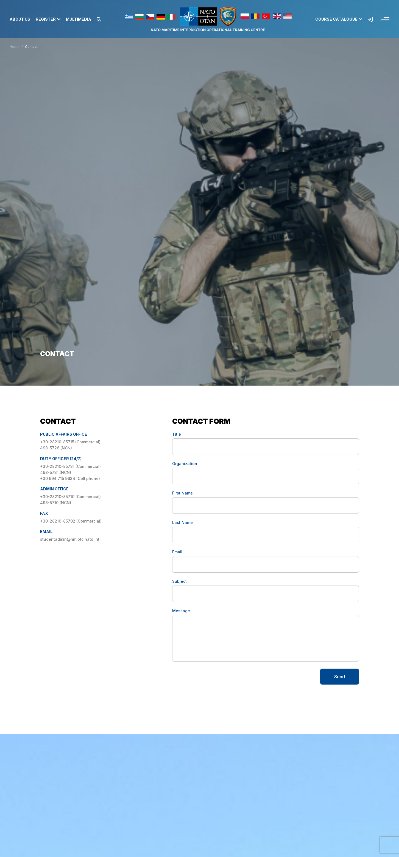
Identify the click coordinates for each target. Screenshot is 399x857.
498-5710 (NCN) (55, 502)
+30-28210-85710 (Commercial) (70, 496)
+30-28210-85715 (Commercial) (71, 442)
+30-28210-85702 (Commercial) (71, 521)
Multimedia (78, 19)
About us (20, 19)
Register (48, 19)
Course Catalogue (338, 19)
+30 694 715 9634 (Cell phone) (70, 478)
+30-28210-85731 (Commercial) (70, 466)
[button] (99, 19)
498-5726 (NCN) (56, 448)
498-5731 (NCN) (55, 472)
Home (14, 47)
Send (339, 676)
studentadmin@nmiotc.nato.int (69, 539)
